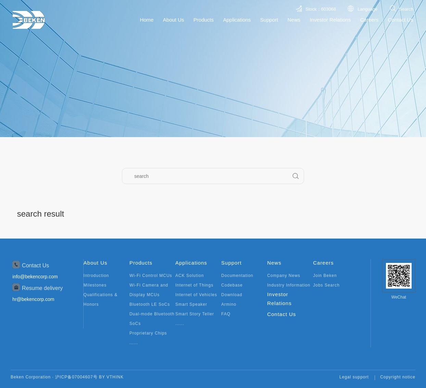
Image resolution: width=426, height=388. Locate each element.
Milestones (95, 285)
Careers (369, 20)
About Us (173, 20)
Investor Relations (330, 20)
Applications (237, 20)
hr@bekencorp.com (33, 299)
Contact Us (400, 20)
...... (133, 342)
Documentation (237, 275)
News (294, 20)
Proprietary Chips (148, 333)
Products (203, 20)
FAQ (225, 314)
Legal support (354, 377)
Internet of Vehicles (196, 294)
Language (367, 9)
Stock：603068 (320, 9)
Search (406, 9)
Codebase (232, 285)
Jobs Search (326, 285)
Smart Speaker (191, 304)
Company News (283, 275)
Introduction (96, 275)
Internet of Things (194, 285)
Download (231, 294)
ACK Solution (189, 275)
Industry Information (288, 285)
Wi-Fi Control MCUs (150, 275)
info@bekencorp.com (35, 276)
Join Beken (325, 275)
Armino (228, 304)
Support (269, 20)
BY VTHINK (111, 377)
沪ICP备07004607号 (76, 377)
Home (146, 20)
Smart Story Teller (194, 314)
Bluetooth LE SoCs (149, 304)
